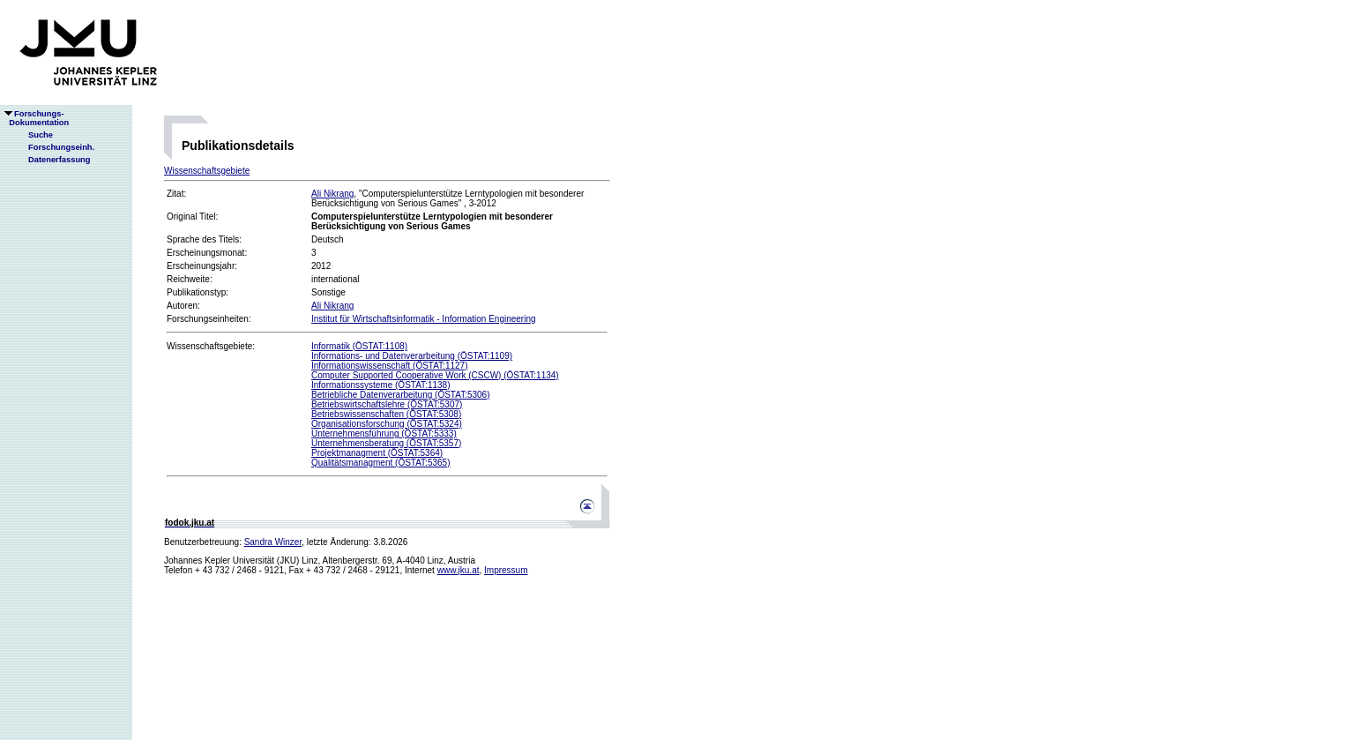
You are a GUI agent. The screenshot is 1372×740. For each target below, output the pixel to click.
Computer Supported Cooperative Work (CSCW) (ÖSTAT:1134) (435, 375)
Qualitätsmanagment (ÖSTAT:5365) (380, 462)
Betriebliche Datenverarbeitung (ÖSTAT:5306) (400, 395)
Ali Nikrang (332, 193)
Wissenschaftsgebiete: (211, 346)
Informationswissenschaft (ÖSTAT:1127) (389, 365)
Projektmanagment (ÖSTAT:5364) (377, 453)
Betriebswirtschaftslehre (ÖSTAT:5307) (386, 404)
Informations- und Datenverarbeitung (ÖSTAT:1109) (411, 356)
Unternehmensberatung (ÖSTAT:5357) (386, 443)
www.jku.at (458, 570)
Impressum (505, 570)
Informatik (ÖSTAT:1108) (359, 346)
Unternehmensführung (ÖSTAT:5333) (384, 433)
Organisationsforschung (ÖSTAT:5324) (386, 424)
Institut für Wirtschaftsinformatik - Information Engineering (423, 319)
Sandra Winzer (273, 542)
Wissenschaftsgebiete (207, 171)
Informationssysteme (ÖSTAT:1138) (380, 385)
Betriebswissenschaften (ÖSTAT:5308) (386, 414)
